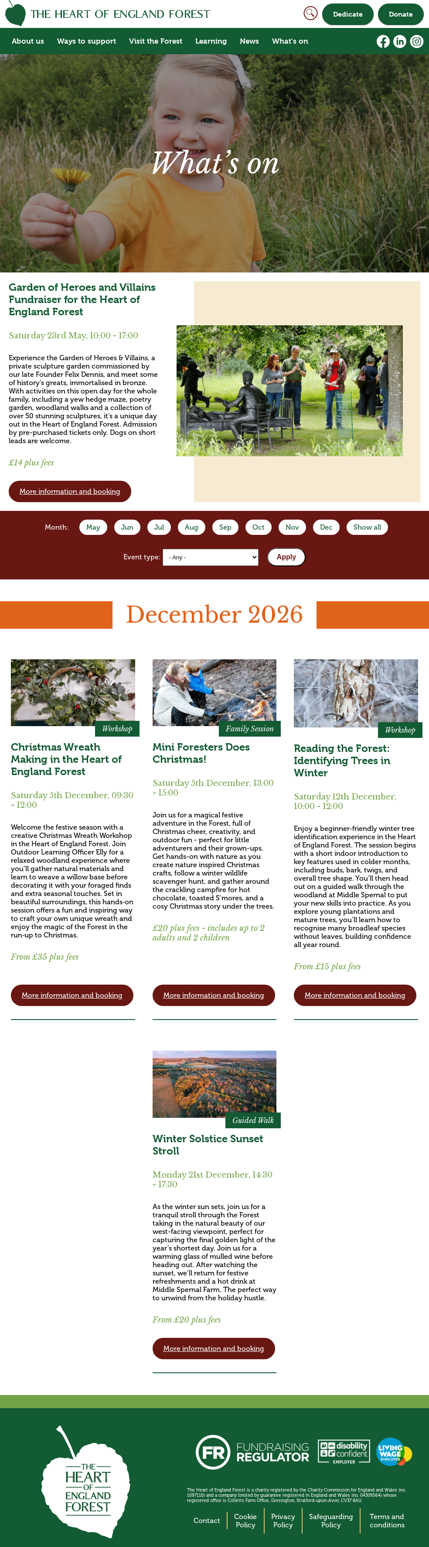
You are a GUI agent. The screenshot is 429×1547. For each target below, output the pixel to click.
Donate (401, 14)
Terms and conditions (387, 1521)
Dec (326, 527)
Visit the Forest (155, 41)
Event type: (143, 557)
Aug (191, 527)
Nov (292, 527)
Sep (225, 527)
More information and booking (70, 491)
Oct (258, 527)
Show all (367, 527)
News (249, 41)
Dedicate (348, 14)
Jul (159, 527)
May (93, 527)
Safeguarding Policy (331, 1521)
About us (28, 41)
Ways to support (86, 41)
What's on (290, 41)
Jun (127, 527)
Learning (211, 41)
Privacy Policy (283, 1521)
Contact (207, 1520)
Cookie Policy (245, 1521)
